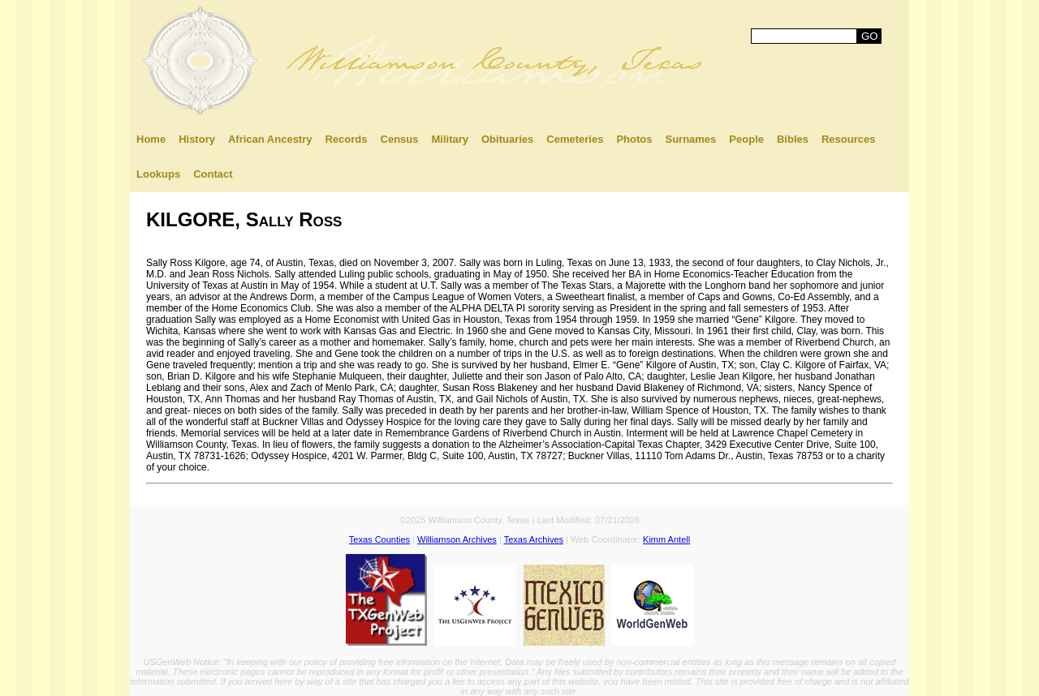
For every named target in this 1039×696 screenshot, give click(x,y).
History (197, 139)
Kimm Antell (666, 539)
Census (400, 139)
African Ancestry (270, 139)
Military (449, 139)
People (746, 139)
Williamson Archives (457, 539)
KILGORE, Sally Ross (244, 219)
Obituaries (507, 139)
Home (151, 139)
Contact (212, 174)
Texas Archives (533, 539)
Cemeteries (574, 139)
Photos (634, 139)
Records (346, 139)
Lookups (158, 174)
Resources (848, 139)
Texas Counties (379, 539)
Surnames (690, 139)
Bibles (792, 139)
